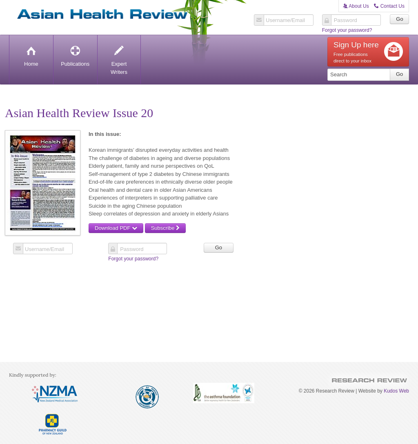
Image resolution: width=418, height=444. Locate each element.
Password (345, 20)
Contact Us (389, 6)
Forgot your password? (347, 30)
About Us (356, 6)
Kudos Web (396, 391)
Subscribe (165, 228)
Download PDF (116, 228)
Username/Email (285, 20)
